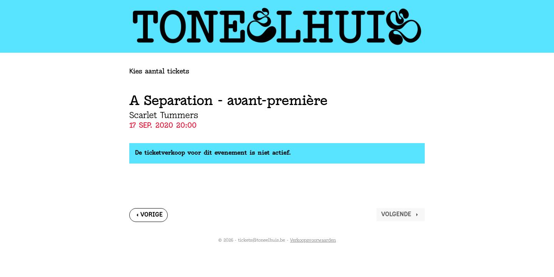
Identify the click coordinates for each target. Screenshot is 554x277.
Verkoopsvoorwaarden (313, 240)
